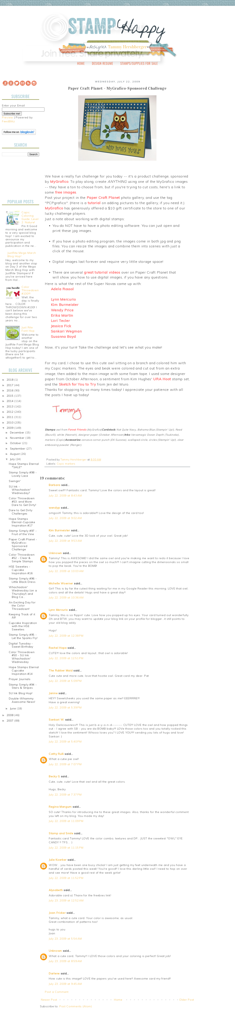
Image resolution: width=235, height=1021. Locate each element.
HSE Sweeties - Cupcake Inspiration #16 (21, 570)
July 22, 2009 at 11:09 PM (66, 821)
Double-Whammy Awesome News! (22, 700)
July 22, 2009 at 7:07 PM (65, 764)
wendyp (54, 507)
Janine (53, 693)
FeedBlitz (8, 121)
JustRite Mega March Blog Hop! (21, 254)
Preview (7, 117)
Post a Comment (57, 992)
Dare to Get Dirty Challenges (21, 511)
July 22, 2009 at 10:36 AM (66, 597)
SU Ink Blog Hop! (21, 693)
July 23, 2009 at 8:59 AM (65, 961)
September (18, 448)
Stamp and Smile (61, 833)
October (16, 443)
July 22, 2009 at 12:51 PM (66, 658)
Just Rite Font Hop (28, 329)
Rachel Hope (58, 648)
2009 (10, 428)
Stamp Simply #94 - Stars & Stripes (23, 686)
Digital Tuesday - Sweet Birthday (21, 645)
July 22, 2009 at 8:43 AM (65, 495)
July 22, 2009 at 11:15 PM (66, 847)
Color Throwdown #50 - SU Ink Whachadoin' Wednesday (22, 657)
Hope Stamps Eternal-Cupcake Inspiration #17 (22, 522)
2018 (10, 379)
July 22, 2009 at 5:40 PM (65, 741)
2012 (10, 412)
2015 (10, 395)
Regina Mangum (60, 806)
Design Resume (102, 63)
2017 (10, 385)
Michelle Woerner (61, 583)
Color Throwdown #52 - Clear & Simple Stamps (22, 558)
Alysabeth (56, 890)
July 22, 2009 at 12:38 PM (66, 635)
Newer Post (49, 999)
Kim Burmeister (59, 530)
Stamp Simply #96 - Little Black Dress (23, 580)
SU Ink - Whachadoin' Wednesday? (20, 490)
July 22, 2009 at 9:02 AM (65, 518)
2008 (10, 715)
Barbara (54, 485)
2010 (10, 422)
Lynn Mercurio (58, 610)
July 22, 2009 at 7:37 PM (65, 794)
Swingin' (15, 481)
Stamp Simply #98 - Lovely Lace (23, 474)
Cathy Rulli (56, 754)
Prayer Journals (20, 679)
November (17, 438)
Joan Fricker (57, 913)
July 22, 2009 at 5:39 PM (65, 707)
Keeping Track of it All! (22, 616)
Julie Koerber (58, 859)
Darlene (55, 973)
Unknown (55, 553)
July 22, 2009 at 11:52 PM (66, 878)
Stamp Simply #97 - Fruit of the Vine (23, 532)
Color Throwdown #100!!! (30, 290)
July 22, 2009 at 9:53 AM (65, 540)
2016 (10, 390)
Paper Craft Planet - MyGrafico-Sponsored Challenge (23, 544)
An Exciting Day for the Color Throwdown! (22, 606)
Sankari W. (56, 719)
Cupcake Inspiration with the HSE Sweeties (23, 626)
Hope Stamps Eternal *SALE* (24, 465)
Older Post (186, 999)
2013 (10, 406)
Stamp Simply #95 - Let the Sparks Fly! (23, 636)
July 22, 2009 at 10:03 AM (66, 571)
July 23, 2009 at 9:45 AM (65, 984)
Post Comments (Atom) (75, 1006)
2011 (10, 417)
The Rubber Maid (61, 670)
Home (81, 63)
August (15, 454)
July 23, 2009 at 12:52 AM (66, 900)
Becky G (54, 776)
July (13, 459)
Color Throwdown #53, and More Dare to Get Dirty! (22, 502)
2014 (10, 401)
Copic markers (66, 463)
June (13, 708)
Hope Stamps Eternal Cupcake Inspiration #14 (24, 670)
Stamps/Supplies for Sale (139, 63)
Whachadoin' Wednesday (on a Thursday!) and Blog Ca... (23, 592)
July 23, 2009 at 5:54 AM (65, 938)
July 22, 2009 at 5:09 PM (65, 681)
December (17, 432)
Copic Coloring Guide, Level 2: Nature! (30, 217)
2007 (10, 720)
